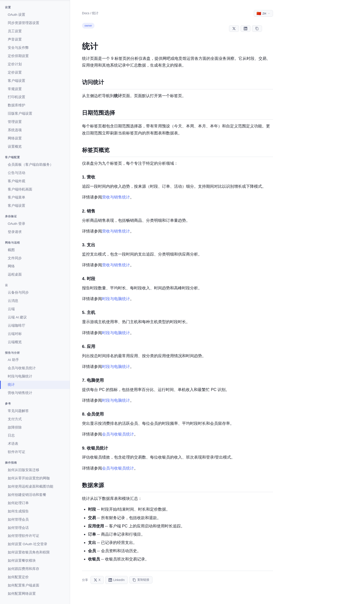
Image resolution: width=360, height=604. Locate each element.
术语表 (13, 444)
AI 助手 (13, 360)
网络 (11, 266)
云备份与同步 (18, 292)
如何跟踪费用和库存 (23, 569)
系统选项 (15, 130)
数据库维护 (16, 105)
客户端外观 (16, 181)
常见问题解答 (18, 411)
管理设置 (15, 122)
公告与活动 (16, 173)
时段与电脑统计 (20, 376)
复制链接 (140, 580)
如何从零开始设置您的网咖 (29, 478)
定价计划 (15, 64)
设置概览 (15, 146)
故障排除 (15, 427)
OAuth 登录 (16, 224)
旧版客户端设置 (20, 113)
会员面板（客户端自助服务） (30, 164)
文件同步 (15, 258)
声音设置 (15, 39)
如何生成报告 (18, 511)
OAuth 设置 (16, 15)
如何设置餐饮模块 (22, 560)
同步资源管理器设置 (23, 23)
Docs (86, 13)
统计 (11, 384)
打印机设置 (16, 97)
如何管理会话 (18, 528)
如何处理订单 (18, 503)
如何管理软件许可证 (23, 536)
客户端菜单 (16, 197)
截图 (11, 250)
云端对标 (15, 334)
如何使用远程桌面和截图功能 (30, 486)
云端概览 (15, 342)
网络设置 (15, 138)
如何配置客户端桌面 (23, 585)
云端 (11, 309)
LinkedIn (116, 580)
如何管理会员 (18, 519)
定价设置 (15, 72)
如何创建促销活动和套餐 (27, 495)
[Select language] (263, 13)
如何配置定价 (18, 577)
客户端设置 (16, 81)
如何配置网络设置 (22, 593)
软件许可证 (16, 452)
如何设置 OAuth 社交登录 (27, 544)
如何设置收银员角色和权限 (29, 552)
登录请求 (15, 232)
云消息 (13, 301)
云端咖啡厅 (16, 325)
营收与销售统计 (20, 393)
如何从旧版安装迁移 (23, 470)
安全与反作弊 (18, 48)
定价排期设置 (18, 56)
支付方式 (15, 419)
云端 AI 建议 (17, 317)
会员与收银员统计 (22, 368)
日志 (11, 435)
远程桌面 (15, 274)
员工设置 (15, 31)
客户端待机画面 (20, 189)
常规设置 (15, 89)
